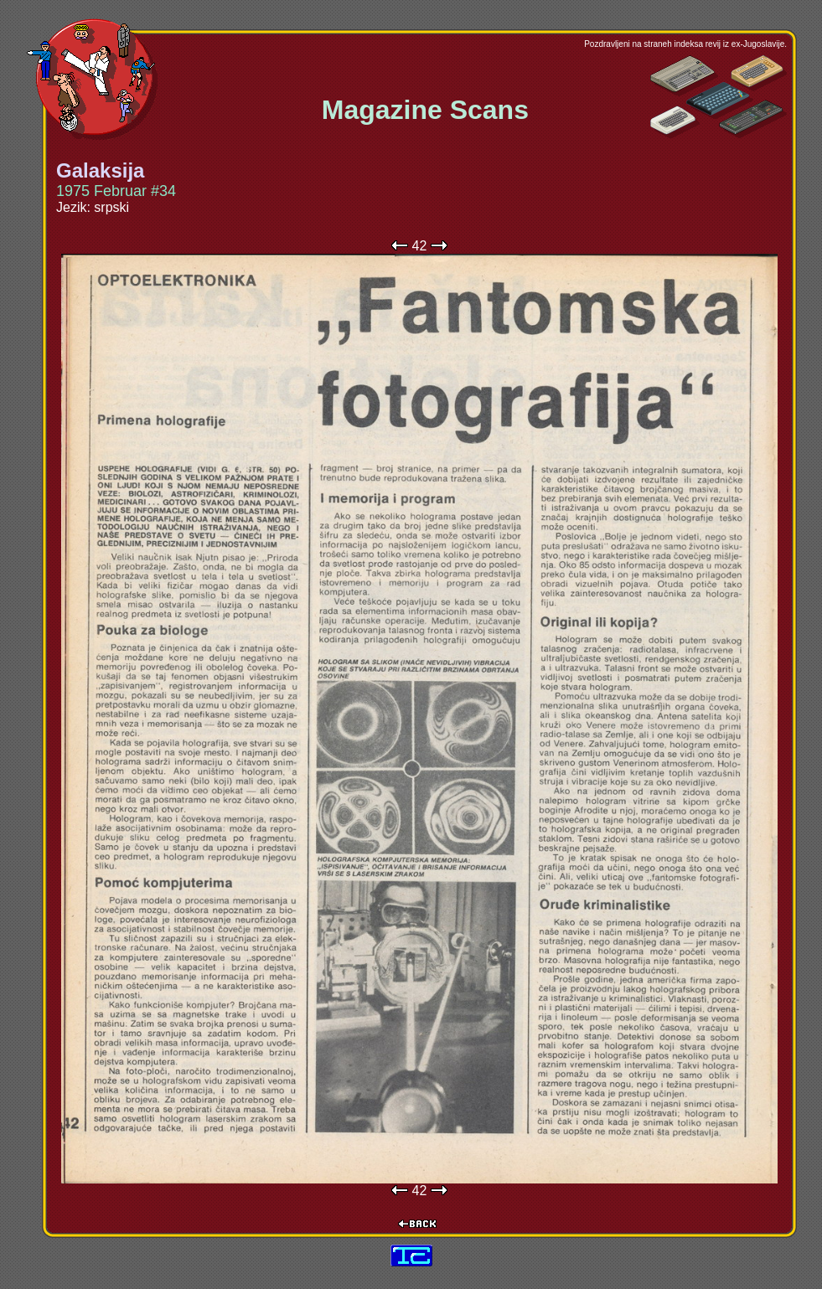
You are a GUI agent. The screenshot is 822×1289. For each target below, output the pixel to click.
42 (419, 246)
